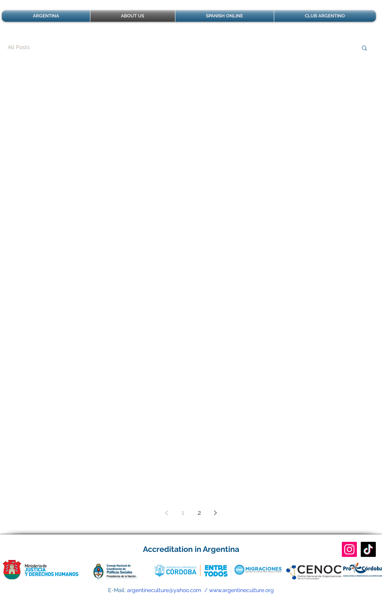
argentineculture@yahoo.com (164, 590)
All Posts (19, 47)
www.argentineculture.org (241, 590)
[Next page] (215, 513)
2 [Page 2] (199, 512)
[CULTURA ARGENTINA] (349, 549)
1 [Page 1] (183, 512)
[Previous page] (167, 513)
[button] (364, 48)
